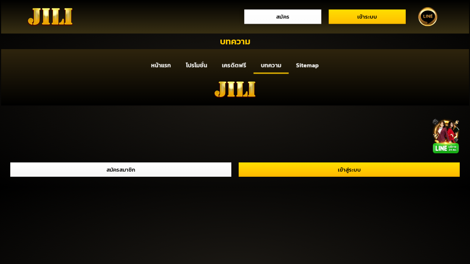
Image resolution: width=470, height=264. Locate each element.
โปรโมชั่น (196, 65)
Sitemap (307, 65)
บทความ (271, 65)
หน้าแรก (161, 65)
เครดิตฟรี (234, 65)
